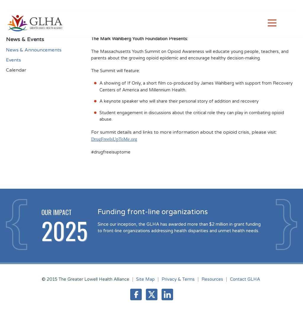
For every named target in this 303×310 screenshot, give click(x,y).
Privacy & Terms (178, 279)
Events (13, 60)
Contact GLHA (245, 279)
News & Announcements (34, 50)
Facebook (136, 294)
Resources (212, 279)
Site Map (145, 279)
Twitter (151, 294)
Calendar (16, 70)
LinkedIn (167, 294)
